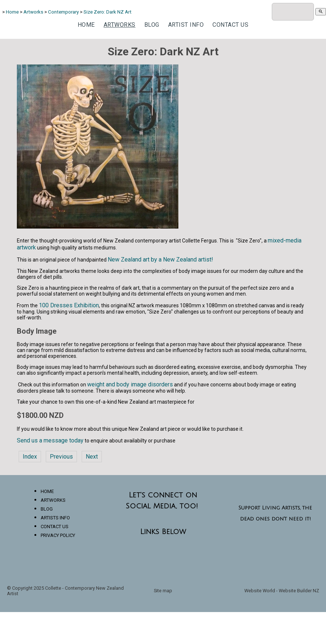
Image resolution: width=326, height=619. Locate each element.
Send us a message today (50, 440)
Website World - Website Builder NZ (281, 590)
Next (92, 456)
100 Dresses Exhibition (69, 305)
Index (30, 456)
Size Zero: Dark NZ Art (107, 12)
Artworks (33, 12)
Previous (61, 456)
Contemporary (63, 12)
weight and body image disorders (130, 384)
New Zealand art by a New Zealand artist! (160, 259)
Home (12, 12)
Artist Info (186, 24)
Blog (151, 24)
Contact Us (230, 24)
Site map (163, 590)
